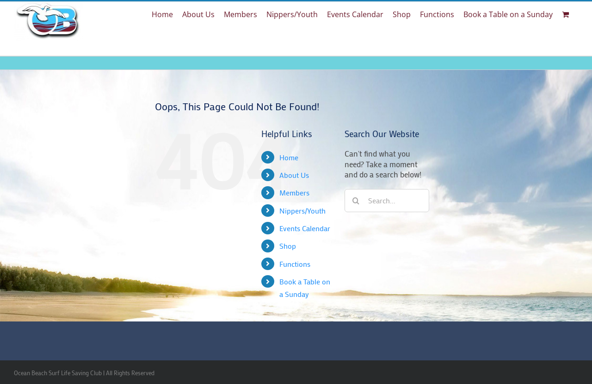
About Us (294, 175)
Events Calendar (304, 228)
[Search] (356, 200)
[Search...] (387, 200)
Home (288, 157)
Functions (294, 264)
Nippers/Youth (302, 210)
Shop (287, 246)
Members (294, 192)
